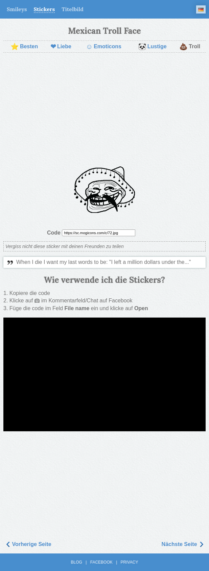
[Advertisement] (104, 106)
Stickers (44, 9)
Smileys (17, 9)
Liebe (60, 46)
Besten (24, 46)
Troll (189, 46)
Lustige (152, 46)
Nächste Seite (183, 544)
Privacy (129, 562)
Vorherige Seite (28, 544)
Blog (76, 562)
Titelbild (73, 9)
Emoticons (103, 46)
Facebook (101, 562)
